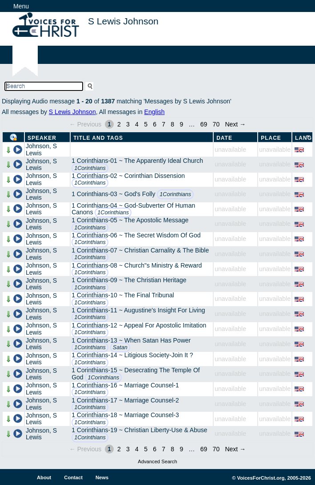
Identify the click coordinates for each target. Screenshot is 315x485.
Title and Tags (98, 138)
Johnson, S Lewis (41, 149)
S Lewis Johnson (72, 111)
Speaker (42, 138)
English (154, 111)
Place (271, 138)
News (102, 477)
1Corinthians (90, 168)
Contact (73, 477)
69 (203, 124)
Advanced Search (157, 461)
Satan (120, 347)
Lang (303, 138)
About (44, 477)
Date (224, 138)
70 (216, 124)
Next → (235, 124)
